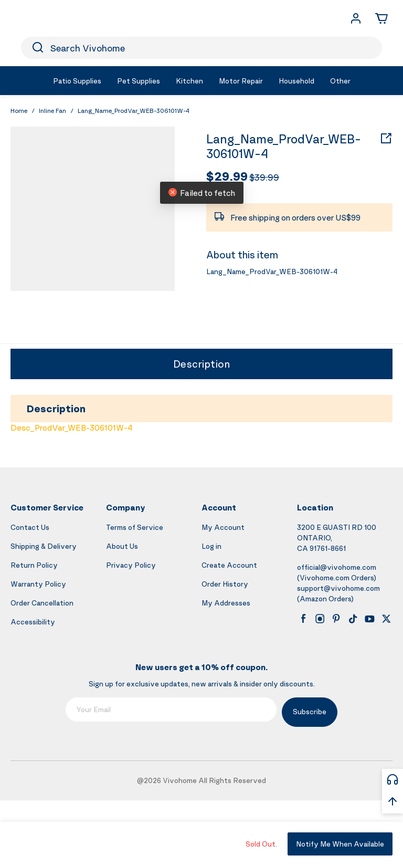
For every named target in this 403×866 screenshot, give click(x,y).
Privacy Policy (131, 564)
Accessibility (32, 621)
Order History (225, 583)
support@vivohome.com (338, 587)
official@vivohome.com (336, 566)
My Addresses (226, 602)
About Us (122, 545)
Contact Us (29, 527)
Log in (211, 545)
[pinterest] (336, 618)
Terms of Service (134, 527)
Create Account (229, 564)
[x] (386, 618)
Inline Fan (52, 110)
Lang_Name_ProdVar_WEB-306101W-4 (283, 146)
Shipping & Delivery (43, 545)
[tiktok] (353, 618)
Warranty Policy (38, 583)
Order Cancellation (41, 602)
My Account (223, 527)
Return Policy (34, 564)
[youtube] (369, 618)
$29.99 (227, 176)
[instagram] (320, 618)
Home (18, 110)
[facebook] (303, 618)
